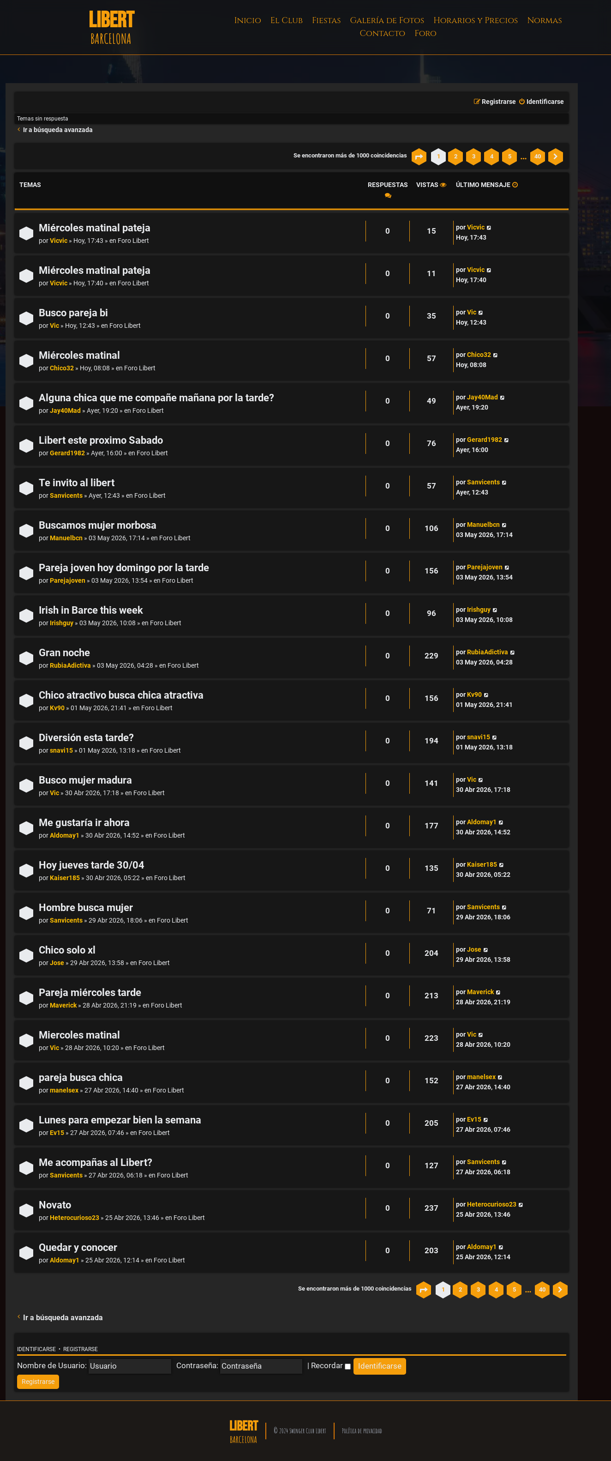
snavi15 (61, 751)
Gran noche (64, 652)
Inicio (247, 20)
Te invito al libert (76, 483)
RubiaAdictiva (70, 666)
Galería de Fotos (387, 20)
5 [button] (509, 156)
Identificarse (36, 1349)
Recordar (331, 1365)
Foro (425, 33)
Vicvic (58, 241)
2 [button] (455, 156)
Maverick (63, 1005)
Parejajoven (67, 581)
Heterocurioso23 (74, 1218)
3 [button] (473, 156)
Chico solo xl (67, 950)
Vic (54, 326)
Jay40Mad (65, 411)
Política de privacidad (362, 1431)
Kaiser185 (65, 878)
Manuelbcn (66, 538)
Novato (55, 1205)
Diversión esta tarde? (86, 737)
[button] (419, 156)
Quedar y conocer (78, 1247)
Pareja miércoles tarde (90, 992)
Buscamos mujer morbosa (97, 525)
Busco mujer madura (85, 780)
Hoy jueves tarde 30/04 (91, 865)
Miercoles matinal (79, 1035)
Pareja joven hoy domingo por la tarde (124, 568)
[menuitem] (541, 102)
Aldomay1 (64, 835)
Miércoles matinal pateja (94, 228)
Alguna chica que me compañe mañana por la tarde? (156, 398)
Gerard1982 (67, 453)
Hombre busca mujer (86, 907)
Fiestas (326, 20)
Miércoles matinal (79, 355)
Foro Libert (133, 241)
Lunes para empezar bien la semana (120, 1120)
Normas (544, 20)
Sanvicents (66, 496)
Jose (57, 963)
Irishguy (61, 623)
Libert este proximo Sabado (101, 440)
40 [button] (537, 156)
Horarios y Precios (475, 20)
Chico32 (62, 368)
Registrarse (80, 1349)
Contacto (382, 33)
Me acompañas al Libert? (95, 1162)
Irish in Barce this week (91, 610)
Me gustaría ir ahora (84, 822)
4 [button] (491, 156)
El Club (286, 20)
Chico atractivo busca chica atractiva (121, 695)
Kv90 (57, 708)
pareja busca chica (81, 1077)
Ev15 (57, 1133)
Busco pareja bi (73, 313)
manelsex (64, 1090)
